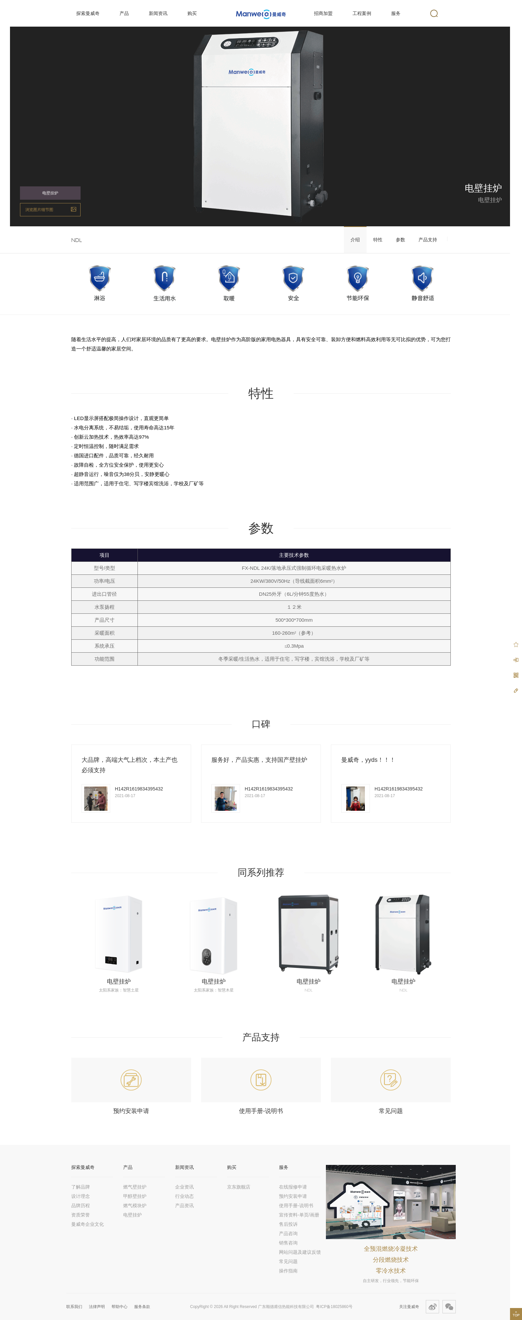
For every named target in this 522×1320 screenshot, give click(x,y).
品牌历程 (80, 1205)
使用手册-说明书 (261, 1111)
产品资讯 (184, 1205)
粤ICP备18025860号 (334, 1306)
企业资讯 (184, 1187)
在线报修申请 (293, 1187)
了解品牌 (80, 1187)
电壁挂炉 (119, 981)
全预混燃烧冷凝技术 (391, 1248)
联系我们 (74, 1306)
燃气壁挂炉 (134, 1187)
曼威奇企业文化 (87, 1224)
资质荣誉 (80, 1214)
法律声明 (97, 1306)
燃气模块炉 (134, 1205)
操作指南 (288, 1270)
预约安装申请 (131, 1111)
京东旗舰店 (238, 1187)
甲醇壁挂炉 (134, 1196)
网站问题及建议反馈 (300, 1252)
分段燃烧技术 (391, 1259)
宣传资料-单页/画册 (299, 1214)
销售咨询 (288, 1242)
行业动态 (184, 1196)
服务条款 (142, 1306)
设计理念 (80, 1196)
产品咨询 (288, 1233)
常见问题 (391, 1111)
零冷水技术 (391, 1270)
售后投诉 (288, 1224)
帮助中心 (120, 1306)
